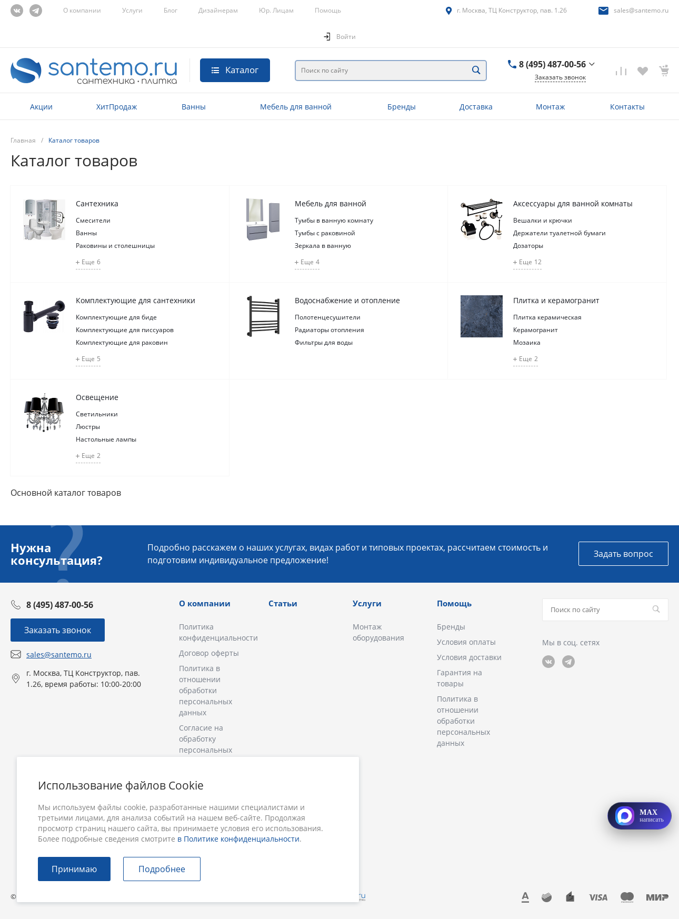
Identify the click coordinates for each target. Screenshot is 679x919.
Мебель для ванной (330, 203)
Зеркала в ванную (323, 245)
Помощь (328, 10)
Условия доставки (469, 657)
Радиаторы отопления (329, 329)
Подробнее (161, 869)
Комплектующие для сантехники (135, 300)
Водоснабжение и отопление (347, 300)
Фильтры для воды (324, 342)
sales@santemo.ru (641, 10)
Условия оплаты (466, 642)
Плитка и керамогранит (556, 300)
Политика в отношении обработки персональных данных (205, 690)
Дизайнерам (218, 10)
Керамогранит (535, 329)
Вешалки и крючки (542, 220)
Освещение (97, 397)
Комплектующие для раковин (122, 342)
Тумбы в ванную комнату (334, 220)
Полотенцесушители (328, 317)
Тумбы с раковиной (325, 232)
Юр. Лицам (276, 10)
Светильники (97, 413)
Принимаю (74, 869)
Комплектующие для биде (116, 317)
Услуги (132, 10)
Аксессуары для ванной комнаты (573, 203)
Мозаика (527, 342)
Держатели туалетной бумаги (559, 232)
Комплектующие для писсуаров (125, 329)
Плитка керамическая (547, 317)
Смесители (93, 220)
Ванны (86, 232)
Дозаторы (528, 245)
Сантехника (97, 203)
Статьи (282, 603)
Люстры (88, 426)
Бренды (451, 627)
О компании (82, 10)
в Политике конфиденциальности (238, 839)
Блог (170, 10)
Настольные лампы (106, 439)
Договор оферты (209, 653)
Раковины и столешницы (115, 245)
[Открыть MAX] (639, 816)
